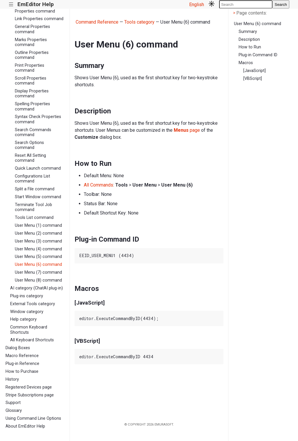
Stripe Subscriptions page (30, 395)
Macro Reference (22, 355)
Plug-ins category (26, 296)
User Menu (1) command (38, 225)
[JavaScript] (254, 70)
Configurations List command (32, 179)
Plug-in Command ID (258, 54)
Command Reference (97, 22)
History (12, 379)
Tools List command (34, 217)
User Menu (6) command (38, 264)
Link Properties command (39, 18)
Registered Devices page (29, 387)
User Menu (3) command (38, 241)
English (196, 4)
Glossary (14, 410)
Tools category (139, 22)
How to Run (250, 47)
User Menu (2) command (38, 233)
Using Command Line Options (33, 418)
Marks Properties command (31, 42)
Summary (248, 31)
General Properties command (32, 29)
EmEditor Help (35, 4)
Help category (23, 319)
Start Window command (38, 196)
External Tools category (32, 303)
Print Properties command (29, 68)
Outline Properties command (32, 55)
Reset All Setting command (30, 158)
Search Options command (29, 145)
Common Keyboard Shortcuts (28, 330)
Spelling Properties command (32, 106)
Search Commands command (33, 132)
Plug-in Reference (22, 363)
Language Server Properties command (35, 8)
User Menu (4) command (38, 249)
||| (11, 4)
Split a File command (34, 189)
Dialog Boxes (18, 347)
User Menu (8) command (38, 280)
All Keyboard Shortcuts (32, 340)
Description (249, 39)
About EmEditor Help (25, 426)
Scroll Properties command (30, 81)
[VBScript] (252, 78)
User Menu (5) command (38, 256)
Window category (26, 311)
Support (13, 402)
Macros (246, 62)
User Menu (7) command (38, 272)
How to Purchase (22, 371)
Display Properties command (32, 94)
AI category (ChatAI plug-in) (36, 288)
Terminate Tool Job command (33, 207)
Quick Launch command (38, 168)
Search (281, 4)
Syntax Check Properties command (38, 119)
